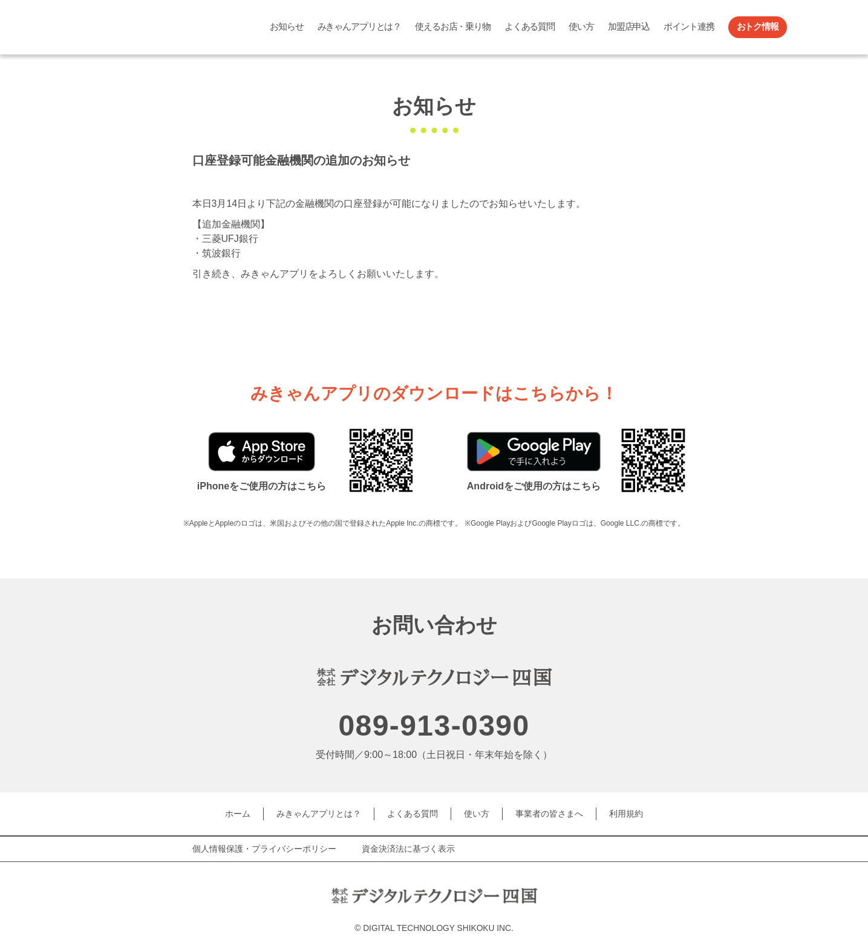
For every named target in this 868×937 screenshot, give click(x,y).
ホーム (237, 812)
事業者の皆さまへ (549, 812)
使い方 (581, 26)
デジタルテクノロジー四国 (386, 883)
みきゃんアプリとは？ (359, 26)
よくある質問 (529, 26)
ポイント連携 (689, 26)
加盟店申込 (629, 26)
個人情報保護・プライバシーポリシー (264, 844)
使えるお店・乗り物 (453, 26)
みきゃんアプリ (165, 27)
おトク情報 (757, 26)
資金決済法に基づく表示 (408, 844)
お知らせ (286, 26)
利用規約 (626, 812)
